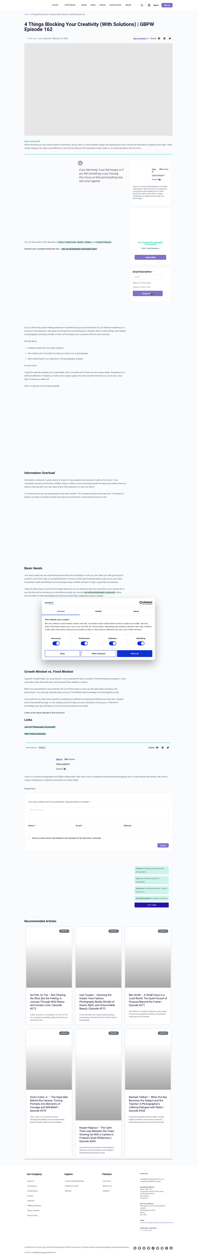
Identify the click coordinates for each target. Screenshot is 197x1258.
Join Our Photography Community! (39, 727)
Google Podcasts (103, 242)
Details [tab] (98, 611)
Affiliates (106, 1191)
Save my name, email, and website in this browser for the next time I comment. (66, 838)
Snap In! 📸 (148, 293)
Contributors (32, 1186)
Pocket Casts (70, 242)
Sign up (167, 5)
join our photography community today (79, 249)
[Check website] (163, 175)
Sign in (156, 5)
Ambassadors (32, 1191)
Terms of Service (33, 1211)
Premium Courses (71, 1186)
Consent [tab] (61, 611)
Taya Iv (59, 759)
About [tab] (136, 611)
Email (79, 825)
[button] (159, 38)
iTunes (61, 242)
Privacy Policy (32, 1215)
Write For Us (107, 1186)
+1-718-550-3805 (146, 1230)
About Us (30, 1181)
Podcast (42, 748)
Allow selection (98, 653)
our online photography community (99, 592)
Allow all (134, 653)
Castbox (87, 242)
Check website (157, 175)
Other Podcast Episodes (35, 734)
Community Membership (74, 1181)
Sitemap (68, 1191)
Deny (62, 653)
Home (26, 14)
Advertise (30, 1201)
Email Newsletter (142, 271)
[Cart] (149, 5)
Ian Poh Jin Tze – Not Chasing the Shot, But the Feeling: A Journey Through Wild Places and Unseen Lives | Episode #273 (48, 1001)
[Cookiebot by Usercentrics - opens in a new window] (141, 603)
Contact (30, 1196)
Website (127, 825)
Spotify (80, 242)
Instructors (107, 1181)
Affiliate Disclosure (34, 1206)
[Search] (141, 5)
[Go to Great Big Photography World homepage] (30, 5)
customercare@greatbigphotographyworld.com (156, 1222)
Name (31, 825)
